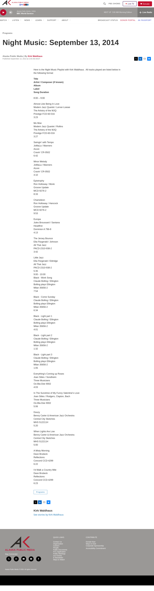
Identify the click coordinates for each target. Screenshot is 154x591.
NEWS (27, 26)
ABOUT (65, 26)
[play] (3, 18)
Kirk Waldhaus (35, 62)
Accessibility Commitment (96, 554)
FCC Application (59, 557)
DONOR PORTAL (128, 26)
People (56, 553)
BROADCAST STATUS (108, 26)
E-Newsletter (58, 563)
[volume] (11, 18)
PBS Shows (115, 6)
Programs (7, 39)
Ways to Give (91, 549)
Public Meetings (59, 559)
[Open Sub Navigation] (9, 26)
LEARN (38, 26)
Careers (56, 551)
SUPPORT (51, 26)
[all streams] (145, 18)
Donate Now (90, 547)
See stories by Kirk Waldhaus (49, 520)
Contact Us (57, 547)
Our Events (57, 561)
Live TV (130, 6)
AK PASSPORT (145, 26)
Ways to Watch (59, 565)
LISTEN (15, 26)
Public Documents (60, 555)
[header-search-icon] (105, 6)
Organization (58, 549)
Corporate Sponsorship (95, 551)
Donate (148, 6)
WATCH (3, 26)
